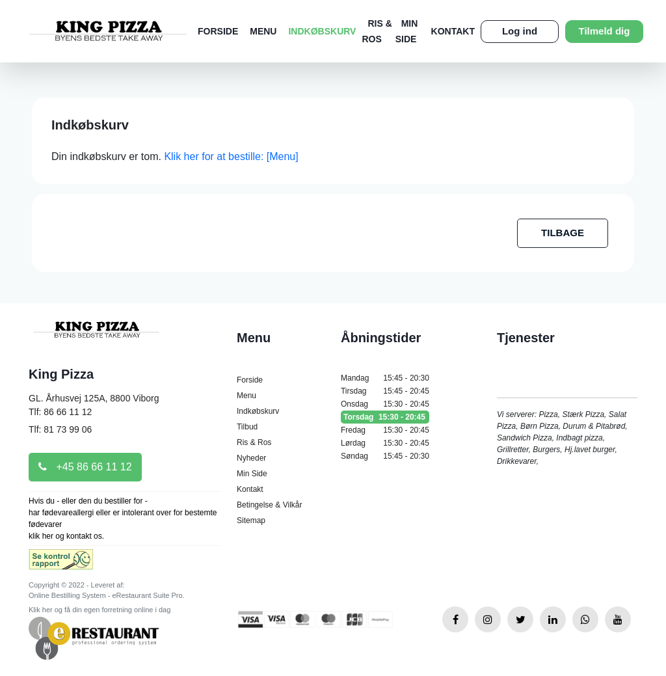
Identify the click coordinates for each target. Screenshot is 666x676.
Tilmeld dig (604, 30)
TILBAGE (562, 232)
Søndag (385, 456)
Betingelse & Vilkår (269, 504)
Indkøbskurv (322, 31)
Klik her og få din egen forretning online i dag (99, 610)
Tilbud (247, 426)
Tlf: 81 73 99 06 (60, 429)
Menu (263, 31)
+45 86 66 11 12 (85, 466)
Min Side (252, 473)
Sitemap (251, 520)
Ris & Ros (254, 442)
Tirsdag (385, 391)
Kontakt (453, 31)
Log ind (519, 30)
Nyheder (251, 458)
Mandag (385, 378)
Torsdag (385, 417)
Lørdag (385, 443)
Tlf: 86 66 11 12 (60, 412)
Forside (218, 31)
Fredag (385, 430)
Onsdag (385, 404)
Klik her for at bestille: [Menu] (231, 156)
